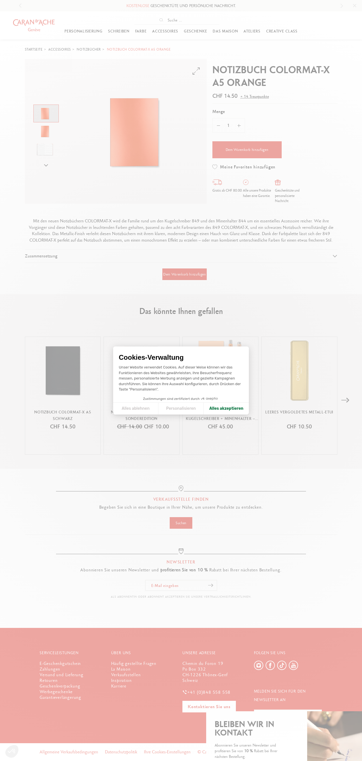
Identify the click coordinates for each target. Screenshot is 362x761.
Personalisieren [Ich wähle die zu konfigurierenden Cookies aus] (181, 408)
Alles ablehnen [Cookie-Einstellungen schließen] (136, 408)
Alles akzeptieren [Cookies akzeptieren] (226, 408)
